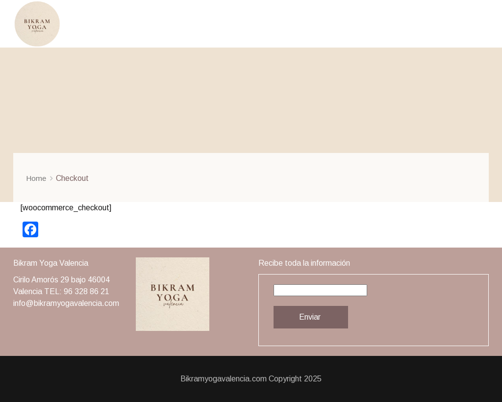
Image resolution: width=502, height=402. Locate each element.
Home (36, 178)
